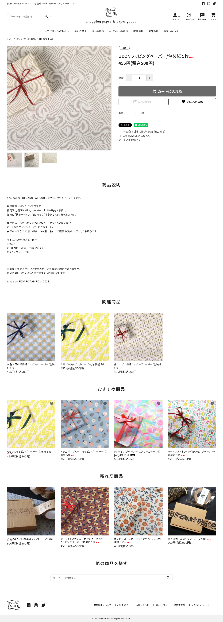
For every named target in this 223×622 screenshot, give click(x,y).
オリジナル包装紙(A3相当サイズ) (34, 38)
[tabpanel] (59, 98)
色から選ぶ (80, 31)
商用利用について (102, 605)
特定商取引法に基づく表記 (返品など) (142, 131)
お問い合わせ (170, 31)
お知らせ (153, 31)
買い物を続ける (129, 139)
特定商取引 (179, 605)
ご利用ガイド (123, 605)
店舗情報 (138, 31)
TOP (9, 38)
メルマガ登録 (161, 605)
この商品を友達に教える (134, 135)
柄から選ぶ (98, 31)
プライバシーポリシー (201, 605)
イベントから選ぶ (118, 31)
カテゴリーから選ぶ (55, 31)
